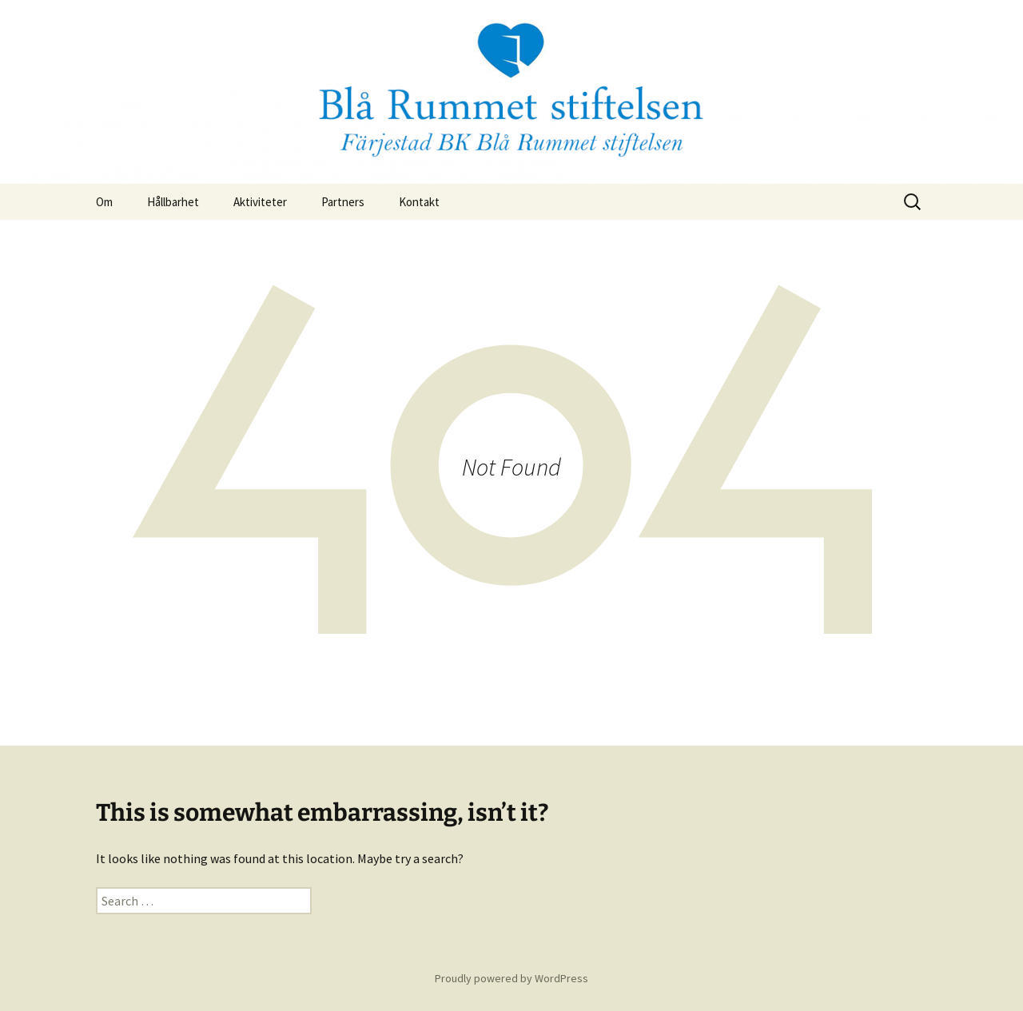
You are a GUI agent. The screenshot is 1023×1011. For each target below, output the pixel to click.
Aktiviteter (260, 201)
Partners (342, 201)
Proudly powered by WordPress (511, 978)
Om (104, 201)
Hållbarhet (173, 201)
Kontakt (419, 201)
